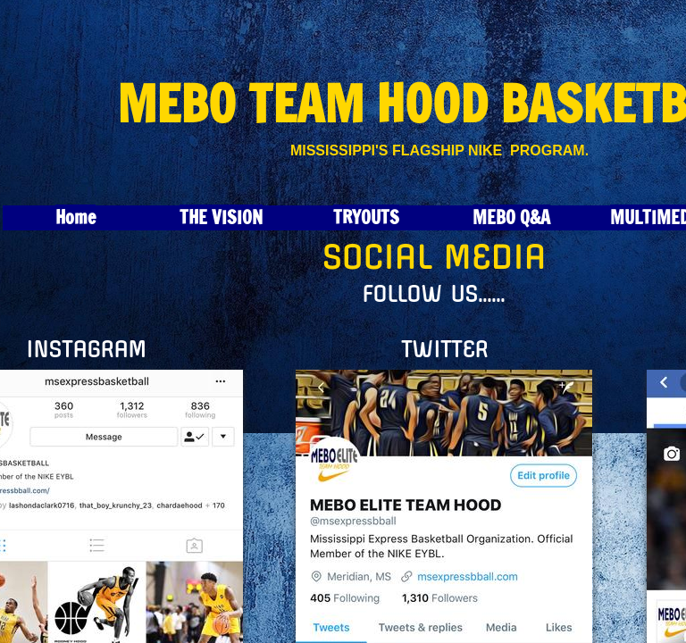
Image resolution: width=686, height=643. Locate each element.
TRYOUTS (366, 217)
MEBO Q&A (511, 217)
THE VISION (221, 217)
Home (75, 217)
